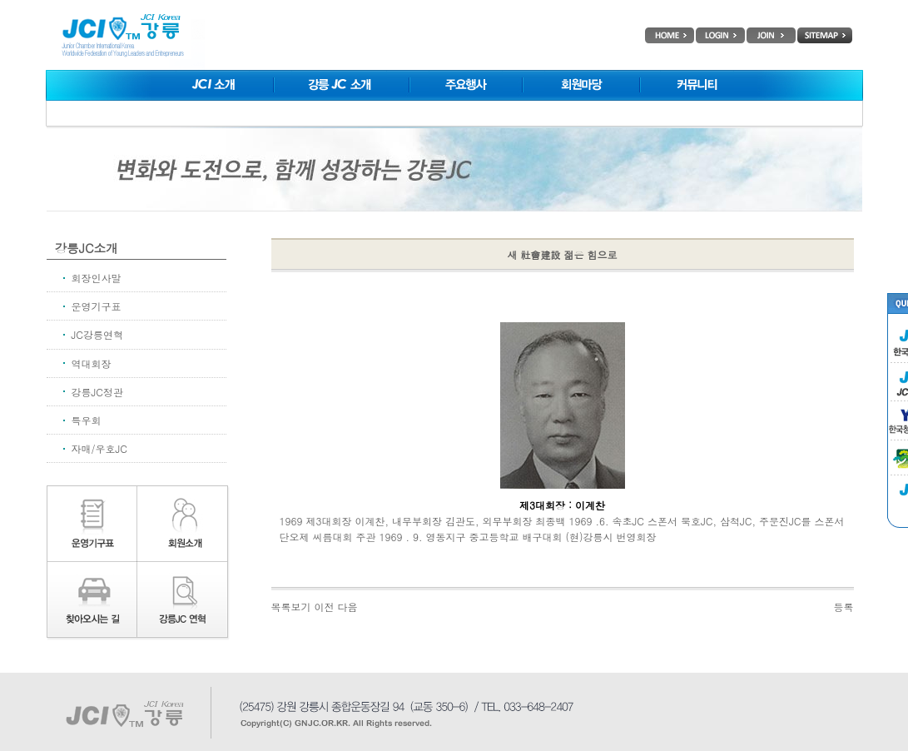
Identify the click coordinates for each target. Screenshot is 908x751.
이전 (325, 606)
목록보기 (291, 606)
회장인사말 (97, 278)
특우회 (87, 420)
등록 (844, 606)
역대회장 (92, 363)
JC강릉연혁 (97, 334)
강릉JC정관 (97, 392)
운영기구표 (97, 306)
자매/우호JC (99, 448)
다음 (348, 606)
